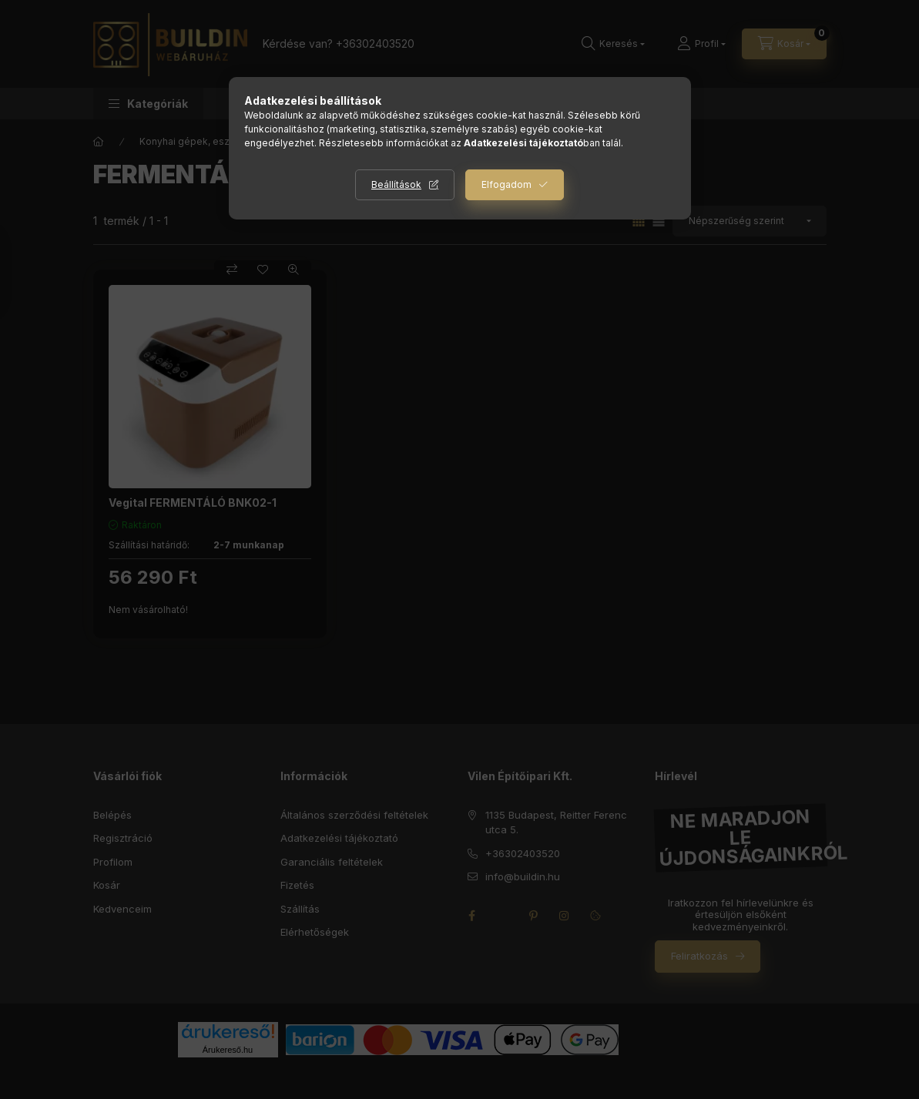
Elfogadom (506, 184)
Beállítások (396, 184)
